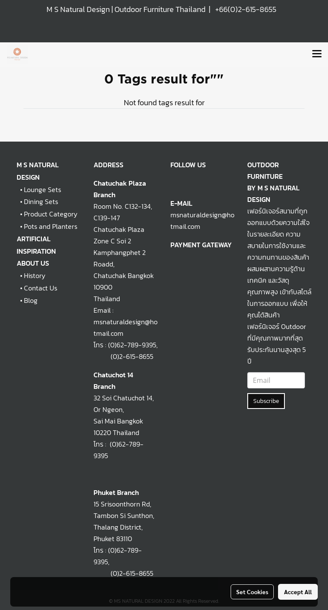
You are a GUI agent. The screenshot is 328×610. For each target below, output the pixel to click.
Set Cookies (252, 591)
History (34, 275)
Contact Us (40, 288)
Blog (31, 300)
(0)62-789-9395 (132, 345)
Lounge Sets (42, 189)
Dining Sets (41, 201)
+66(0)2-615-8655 (245, 9)
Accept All (298, 591)
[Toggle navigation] (317, 54)
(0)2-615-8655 (123, 356)
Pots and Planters (50, 226)
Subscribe (266, 401)
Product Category (50, 214)
